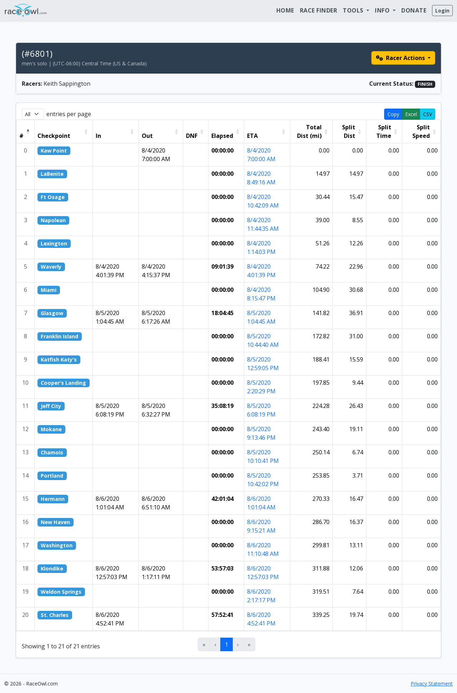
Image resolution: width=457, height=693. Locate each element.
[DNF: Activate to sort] (195, 131)
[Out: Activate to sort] (161, 131)
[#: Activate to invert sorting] (25, 131)
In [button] (98, 136)
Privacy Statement (432, 683)
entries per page (68, 114)
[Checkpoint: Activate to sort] (64, 131)
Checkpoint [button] (53, 136)
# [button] (21, 136)
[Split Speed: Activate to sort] (421, 131)
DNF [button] (191, 136)
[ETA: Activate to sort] (267, 131)
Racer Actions (401, 58)
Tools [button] (354, 10)
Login (442, 10)
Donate (413, 10)
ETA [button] (252, 136)
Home (285, 10)
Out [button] (147, 136)
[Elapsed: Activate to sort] (226, 131)
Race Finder (318, 10)
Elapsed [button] (222, 136)
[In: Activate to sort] (115, 131)
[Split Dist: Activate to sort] (349, 131)
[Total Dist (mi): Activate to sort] (311, 131)
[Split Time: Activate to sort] (384, 131)
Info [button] (383, 10)
